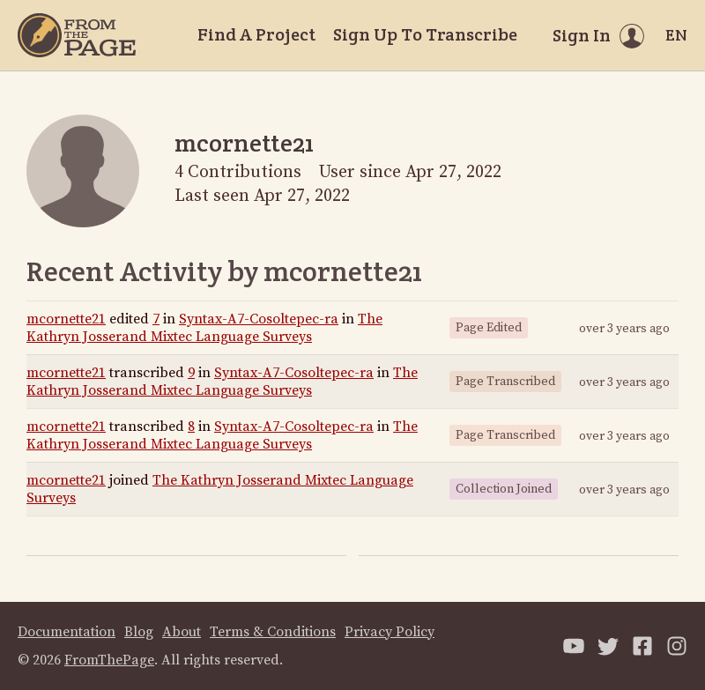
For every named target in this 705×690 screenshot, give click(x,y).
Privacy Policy (389, 632)
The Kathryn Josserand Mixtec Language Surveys (204, 327)
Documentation (66, 632)
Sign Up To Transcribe (425, 34)
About (181, 632)
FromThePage (109, 660)
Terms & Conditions (273, 632)
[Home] (77, 35)
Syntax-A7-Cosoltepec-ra (258, 319)
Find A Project (256, 34)
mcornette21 (66, 319)
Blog (138, 632)
